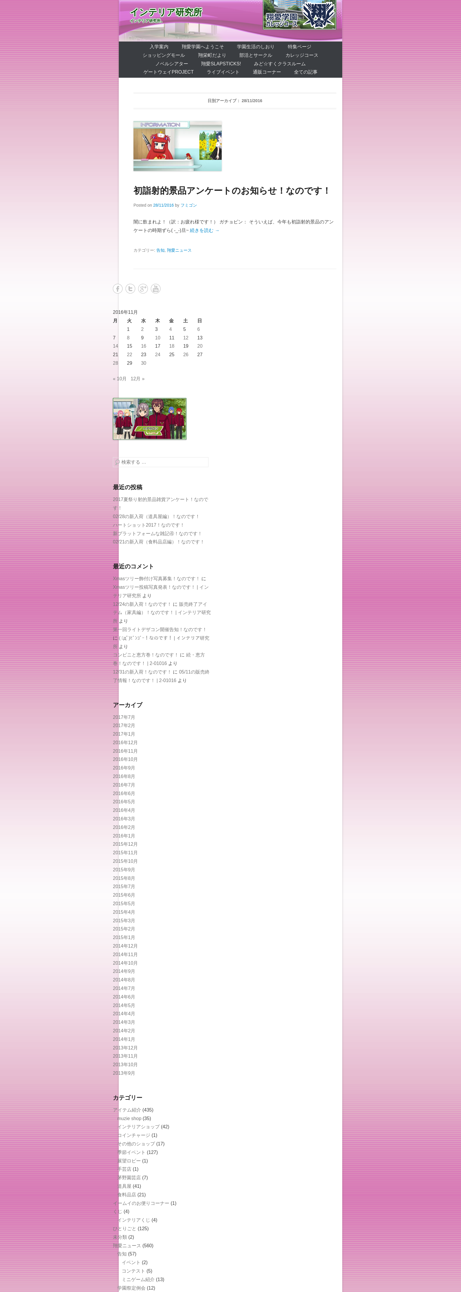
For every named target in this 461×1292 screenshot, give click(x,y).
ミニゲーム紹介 (138, 1279)
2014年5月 (124, 1005)
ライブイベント (223, 71)
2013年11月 (125, 1056)
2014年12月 (125, 945)
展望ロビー (129, 1160)
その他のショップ (136, 1143)
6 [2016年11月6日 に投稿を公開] (198, 329)
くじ (117, 1211)
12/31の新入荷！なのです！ (142, 671)
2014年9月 (124, 971)
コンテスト (133, 1270)
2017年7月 (124, 717)
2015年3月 (124, 920)
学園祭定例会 (131, 1288)
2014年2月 (124, 1030)
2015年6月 (124, 895)
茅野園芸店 (129, 1177)
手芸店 (124, 1169)
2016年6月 (124, 793)
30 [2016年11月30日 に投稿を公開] (143, 363)
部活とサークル (255, 55)
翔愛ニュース (179, 250)
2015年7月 (124, 886)
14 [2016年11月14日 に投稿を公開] (115, 346)
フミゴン (189, 205)
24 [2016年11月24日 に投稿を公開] (158, 354)
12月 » (138, 378)
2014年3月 (124, 1022)
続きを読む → (204, 230)
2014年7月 (124, 988)
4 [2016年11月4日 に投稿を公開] (170, 329)
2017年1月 (124, 734)
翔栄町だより (212, 55)
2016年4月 (124, 810)
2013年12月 (125, 1047)
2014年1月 (124, 1039)
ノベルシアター (171, 63)
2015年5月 (124, 903)
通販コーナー (267, 71)
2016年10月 (125, 759)
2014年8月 (124, 979)
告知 (160, 250)
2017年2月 (124, 725)
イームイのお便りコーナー (141, 1203)
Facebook (118, 288)
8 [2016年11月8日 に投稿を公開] (128, 337)
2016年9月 (124, 767)
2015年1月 (124, 937)
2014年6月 (124, 996)
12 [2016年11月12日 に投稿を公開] (185, 337)
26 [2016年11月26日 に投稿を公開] (185, 354)
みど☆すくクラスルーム (280, 63)
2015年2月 (124, 928)
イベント (131, 1262)
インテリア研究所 (166, 12)
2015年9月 (124, 869)
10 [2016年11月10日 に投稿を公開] (158, 337)
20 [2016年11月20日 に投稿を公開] (200, 346)
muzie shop (129, 1118)
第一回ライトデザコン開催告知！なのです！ (160, 629)
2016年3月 (124, 818)
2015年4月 (124, 912)
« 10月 (120, 378)
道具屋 (124, 1186)
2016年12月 (125, 742)
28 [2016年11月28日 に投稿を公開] (115, 363)
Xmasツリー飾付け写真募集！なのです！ (156, 578)
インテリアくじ (133, 1220)
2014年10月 (125, 963)
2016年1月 (124, 835)
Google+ (143, 288)
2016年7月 (124, 784)
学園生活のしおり (256, 46)
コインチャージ (133, 1135)
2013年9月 (124, 1073)
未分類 (120, 1237)
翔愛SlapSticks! (221, 63)
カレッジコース (301, 55)
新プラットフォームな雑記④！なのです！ (157, 533)
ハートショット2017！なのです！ (149, 525)
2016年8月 (124, 776)
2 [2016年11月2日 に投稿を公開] (142, 329)
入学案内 (159, 46)
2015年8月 (124, 878)
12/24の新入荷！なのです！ (142, 604)
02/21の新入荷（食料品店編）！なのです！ (159, 541)
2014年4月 (124, 1013)
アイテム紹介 (127, 1109)
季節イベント (131, 1152)
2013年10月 (125, 1064)
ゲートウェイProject (168, 71)
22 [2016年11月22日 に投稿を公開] (129, 354)
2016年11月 (125, 751)
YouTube (156, 288)
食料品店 (126, 1194)
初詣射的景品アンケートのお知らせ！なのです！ (232, 190)
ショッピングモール (164, 55)
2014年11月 (125, 954)
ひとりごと (124, 1228)
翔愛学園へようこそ (203, 46)
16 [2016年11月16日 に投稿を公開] (143, 346)
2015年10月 (125, 861)
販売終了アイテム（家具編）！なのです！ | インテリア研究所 (162, 613)
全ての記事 (306, 71)
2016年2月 (124, 827)
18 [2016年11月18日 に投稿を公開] (171, 346)
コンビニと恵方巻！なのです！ (146, 654)
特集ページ (299, 46)
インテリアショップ (138, 1126)
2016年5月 (124, 801)
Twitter (130, 288)
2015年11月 (125, 852)
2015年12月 (125, 844)
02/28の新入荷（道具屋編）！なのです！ (156, 516)
